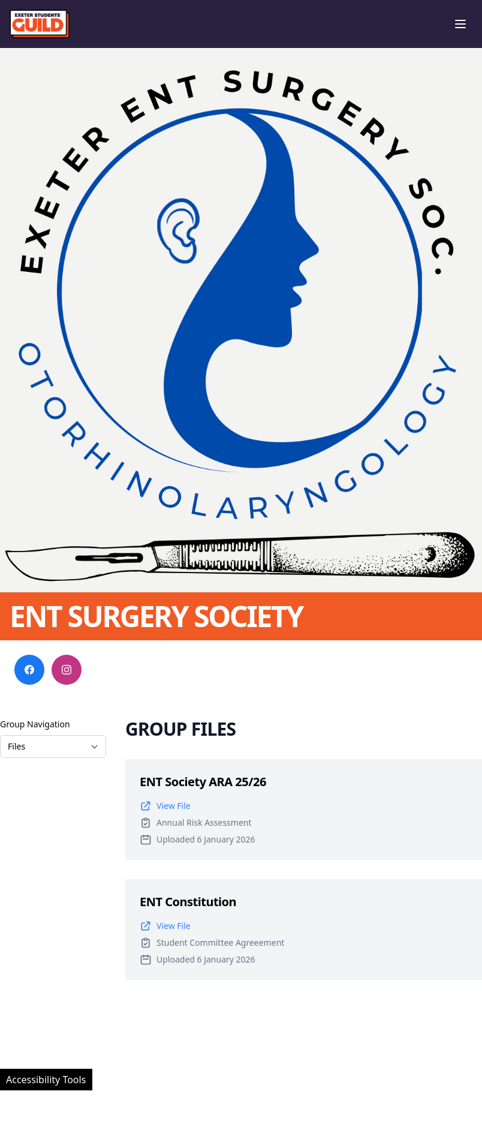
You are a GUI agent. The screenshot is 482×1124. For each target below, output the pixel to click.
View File (165, 806)
